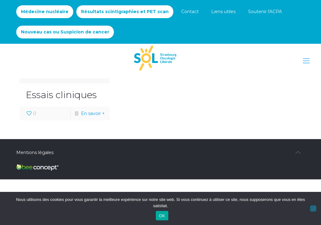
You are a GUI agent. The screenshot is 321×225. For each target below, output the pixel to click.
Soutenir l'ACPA (265, 11)
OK (162, 215)
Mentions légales (35, 152)
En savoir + (93, 113)
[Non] (313, 208)
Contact (190, 11)
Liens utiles (223, 11)
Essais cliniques (61, 95)
